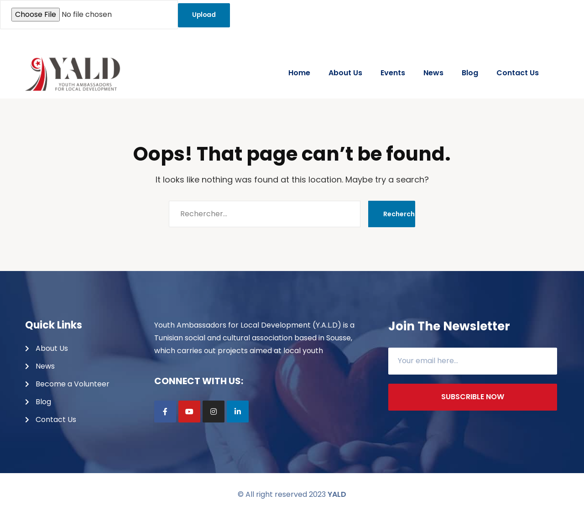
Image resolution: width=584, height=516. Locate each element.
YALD (337, 494)
